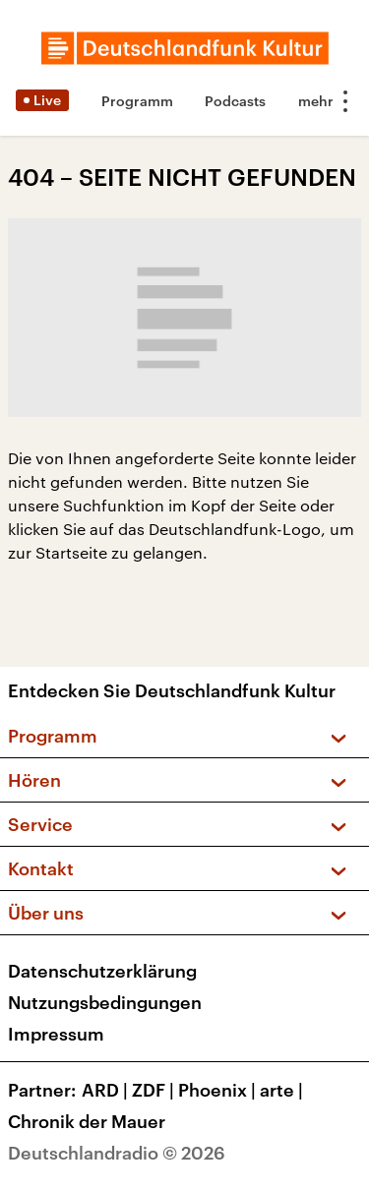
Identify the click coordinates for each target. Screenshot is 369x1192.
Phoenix (219, 1090)
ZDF (155, 1090)
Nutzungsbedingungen (105, 1002)
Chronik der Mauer (86, 1121)
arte (283, 1090)
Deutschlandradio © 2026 (116, 1152)
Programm (137, 100)
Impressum (56, 1033)
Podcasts (235, 100)
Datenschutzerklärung (102, 971)
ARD (107, 1090)
